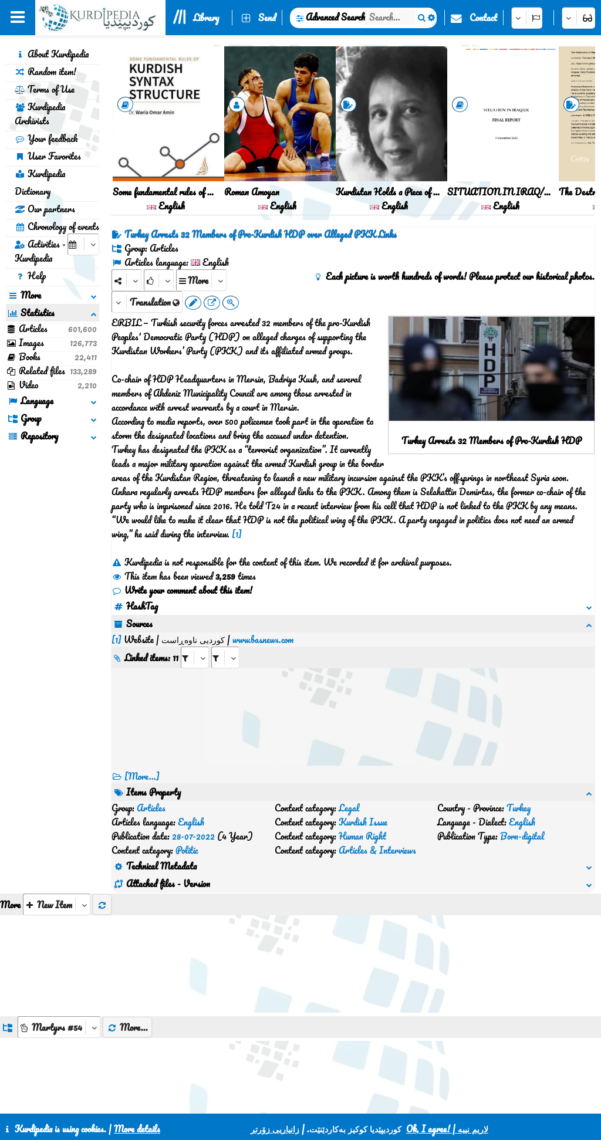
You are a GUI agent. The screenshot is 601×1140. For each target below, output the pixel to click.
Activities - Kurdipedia (40, 251)
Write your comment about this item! (182, 590)
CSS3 (312, 1100)
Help (30, 276)
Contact (483, 18)
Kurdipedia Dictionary (40, 182)
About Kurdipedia (52, 54)
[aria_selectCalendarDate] (83, 244)
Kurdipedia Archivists (40, 114)
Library (206, 18)
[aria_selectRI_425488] (194, 643)
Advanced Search (335, 17)
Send (267, 18)
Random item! (45, 72)
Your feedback (46, 138)
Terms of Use (45, 89)
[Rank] (158, 280)
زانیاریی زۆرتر (275, 1129)
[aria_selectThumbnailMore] (56, 834)
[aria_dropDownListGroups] (59, 956)
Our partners (45, 209)
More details (137, 1129)
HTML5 (358, 1100)
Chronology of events (57, 226)
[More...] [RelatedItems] (142, 762)
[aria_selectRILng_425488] (225, 643)
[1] (237, 534)
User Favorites (48, 156)
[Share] (126, 280)
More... (127, 957)
